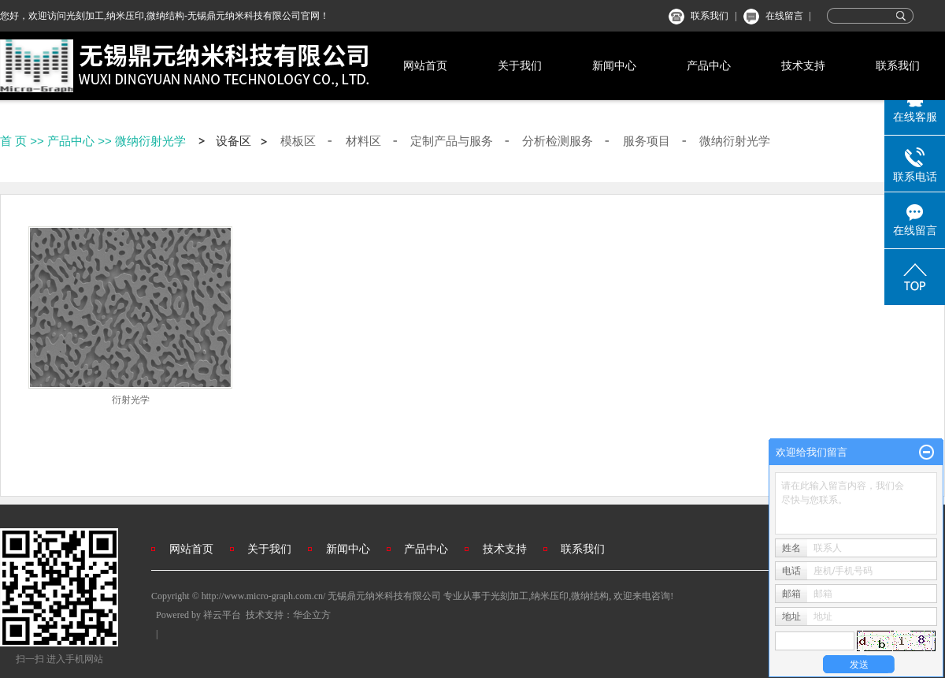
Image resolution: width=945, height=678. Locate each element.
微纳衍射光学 (150, 140)
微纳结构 (590, 596)
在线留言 (784, 15)
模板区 (298, 141)
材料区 (363, 141)
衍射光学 (131, 399)
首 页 (13, 140)
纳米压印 (550, 596)
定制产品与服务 (451, 141)
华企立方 (312, 614)
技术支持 (803, 65)
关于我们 (520, 65)
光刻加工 (509, 596)
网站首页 (425, 65)
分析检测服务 (557, 141)
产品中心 (709, 65)
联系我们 (709, 15)
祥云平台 (222, 614)
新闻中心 (614, 65)
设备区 (233, 141)
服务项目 (646, 141)
